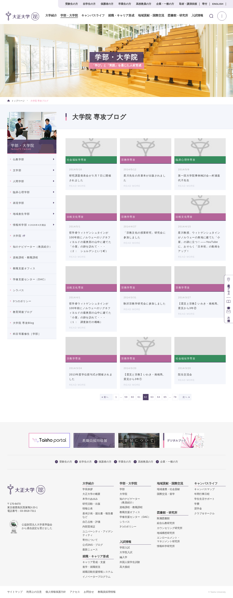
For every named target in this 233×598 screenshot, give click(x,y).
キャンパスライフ (92, 15)
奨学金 (198, 508)
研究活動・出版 (91, 503)
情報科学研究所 (166, 546)
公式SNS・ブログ (92, 544)
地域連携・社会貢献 (168, 489)
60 (132, 397)
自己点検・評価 (91, 521)
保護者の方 (107, 4)
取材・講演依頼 (188, 4)
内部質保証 (88, 526)
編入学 (123, 557)
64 (158, 397)
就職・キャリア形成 (121, 15)
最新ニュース (90, 549)
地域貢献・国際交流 (151, 15)
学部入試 (125, 547)
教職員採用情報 (107, 591)
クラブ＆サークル (204, 513)
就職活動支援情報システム (97, 571)
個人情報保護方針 (56, 591)
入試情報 (197, 15)
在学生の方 (89, 4)
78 (175, 397)
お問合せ (89, 591)
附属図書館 (163, 518)
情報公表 (87, 508)
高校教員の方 (143, 4)
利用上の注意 (34, 591)
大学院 (19, 235)
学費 (196, 503)
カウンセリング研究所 (169, 528)
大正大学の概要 (91, 493)
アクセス (75, 591)
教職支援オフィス (24, 268)
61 (139, 397)
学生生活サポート (204, 498)
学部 (122, 489)
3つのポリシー (22, 301)
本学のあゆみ (90, 498)
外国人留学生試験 (130, 562)
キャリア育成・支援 (93, 562)
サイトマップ (15, 591)
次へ (185, 397)
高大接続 (125, 566)
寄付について (90, 539)
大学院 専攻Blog (23, 322)
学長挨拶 (87, 489)
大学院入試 (126, 552)
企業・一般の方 (165, 4)
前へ (106, 397)
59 (126, 397)
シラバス (18, 290)
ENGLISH (217, 4)
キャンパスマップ (204, 489)
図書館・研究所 (177, 15)
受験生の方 (71, 4)
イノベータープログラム (96, 576)
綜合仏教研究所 (166, 523)
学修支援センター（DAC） (30, 279)
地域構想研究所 (166, 532)
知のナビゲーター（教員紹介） (32, 246)
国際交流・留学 (166, 493)
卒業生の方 (124, 4)
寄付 (204, 4)
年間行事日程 (202, 493)
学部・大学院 (69, 15)
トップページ (16, 101)
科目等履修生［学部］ (27, 333)
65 (165, 397)
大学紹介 (51, 15)
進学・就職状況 (91, 566)
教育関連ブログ (23, 311)
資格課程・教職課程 (25, 257)
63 (152, 397)
